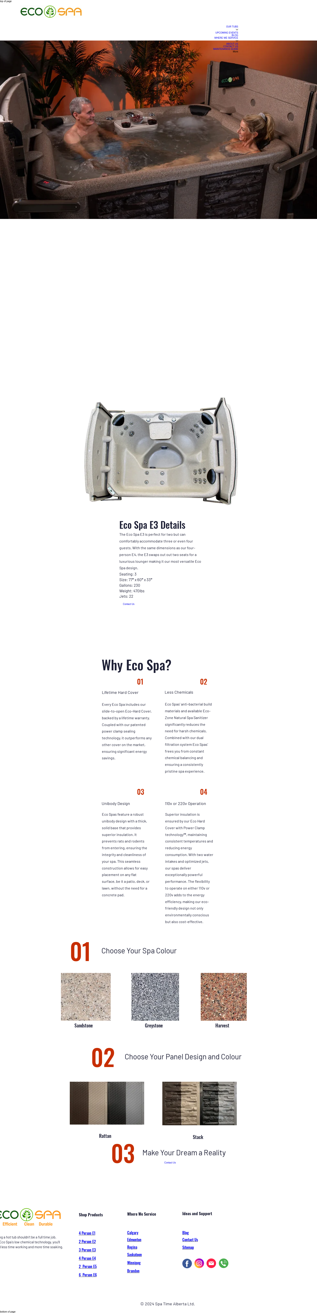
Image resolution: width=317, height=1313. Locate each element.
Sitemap (188, 1247)
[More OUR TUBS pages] (237, 29)
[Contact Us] (128, 604)
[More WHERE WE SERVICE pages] (237, 41)
